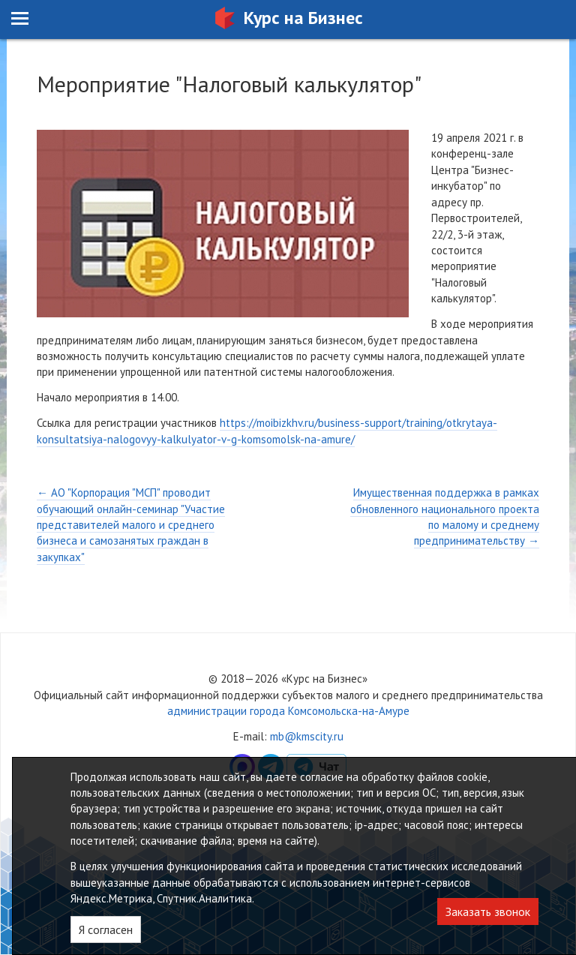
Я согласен (106, 929)
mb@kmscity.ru (307, 736)
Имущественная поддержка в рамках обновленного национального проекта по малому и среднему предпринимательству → (444, 516)
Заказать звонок (488, 911)
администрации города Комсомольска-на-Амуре (288, 711)
